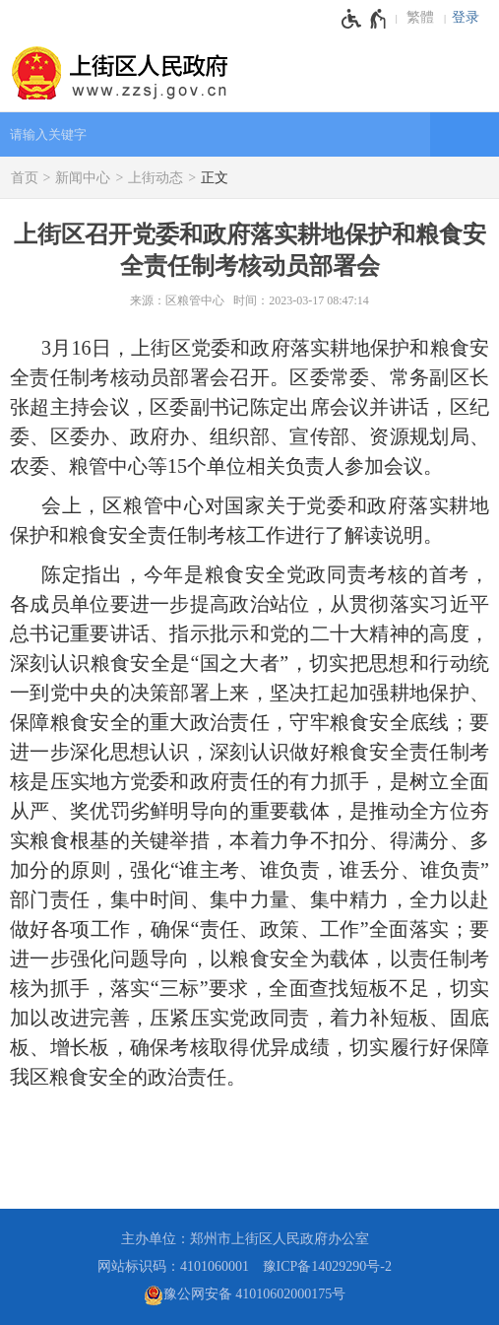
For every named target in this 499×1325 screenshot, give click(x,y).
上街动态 (155, 177)
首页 (24, 177)
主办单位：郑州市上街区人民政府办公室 (245, 1238)
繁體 (420, 17)
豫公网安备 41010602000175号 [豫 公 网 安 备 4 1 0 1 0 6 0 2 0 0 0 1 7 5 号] (245, 1295)
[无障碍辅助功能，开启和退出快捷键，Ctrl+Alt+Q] (365, 19)
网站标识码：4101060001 (173, 1266)
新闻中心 (82, 177)
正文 (214, 177)
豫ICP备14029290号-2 (327, 1266)
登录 (465, 17)
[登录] (470, 17)
